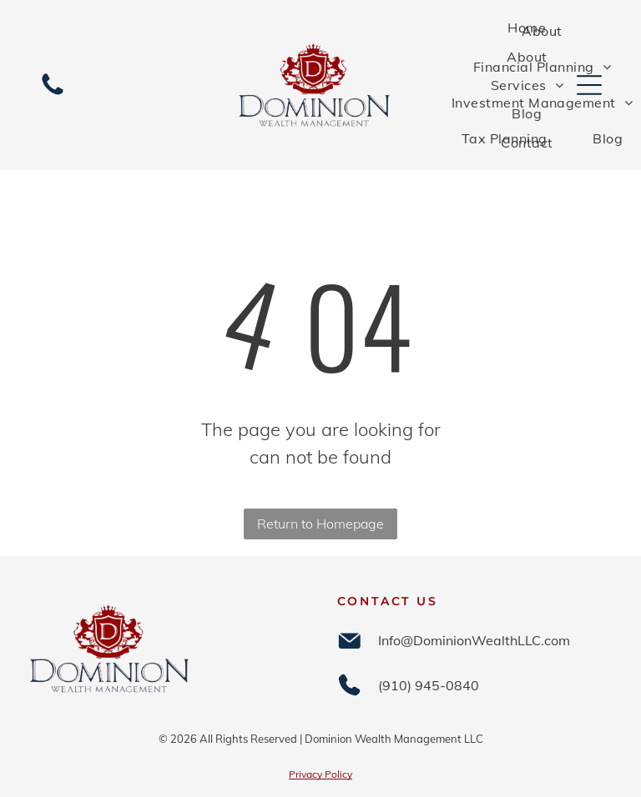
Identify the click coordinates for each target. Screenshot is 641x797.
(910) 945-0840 (428, 685)
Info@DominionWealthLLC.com (474, 640)
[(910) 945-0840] (52, 93)
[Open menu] (589, 85)
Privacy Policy (320, 774)
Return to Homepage (320, 523)
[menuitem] (526, 27)
